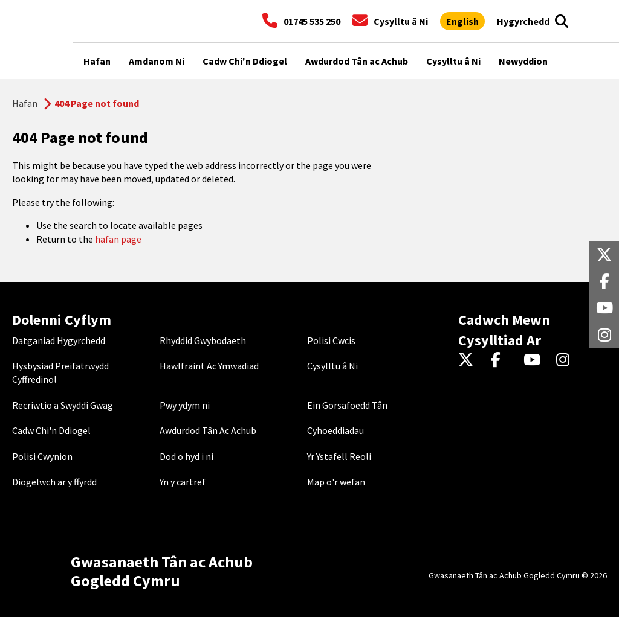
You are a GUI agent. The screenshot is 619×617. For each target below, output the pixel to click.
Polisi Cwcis (331, 340)
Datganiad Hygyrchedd (58, 340)
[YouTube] (534, 360)
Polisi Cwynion (42, 456)
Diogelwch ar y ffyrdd (54, 482)
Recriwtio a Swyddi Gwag (62, 405)
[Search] (561, 21)
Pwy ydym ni (185, 405)
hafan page (118, 239)
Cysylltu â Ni (332, 366)
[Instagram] (566, 360)
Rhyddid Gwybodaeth (203, 340)
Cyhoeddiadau (335, 430)
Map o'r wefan (336, 482)
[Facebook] (501, 360)
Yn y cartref (183, 482)
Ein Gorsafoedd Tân (347, 405)
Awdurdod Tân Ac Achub (208, 430)
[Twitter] (468, 360)
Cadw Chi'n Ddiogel (51, 430)
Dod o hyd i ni (186, 456)
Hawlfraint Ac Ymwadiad (209, 366)
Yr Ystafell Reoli (339, 456)
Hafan (24, 103)
